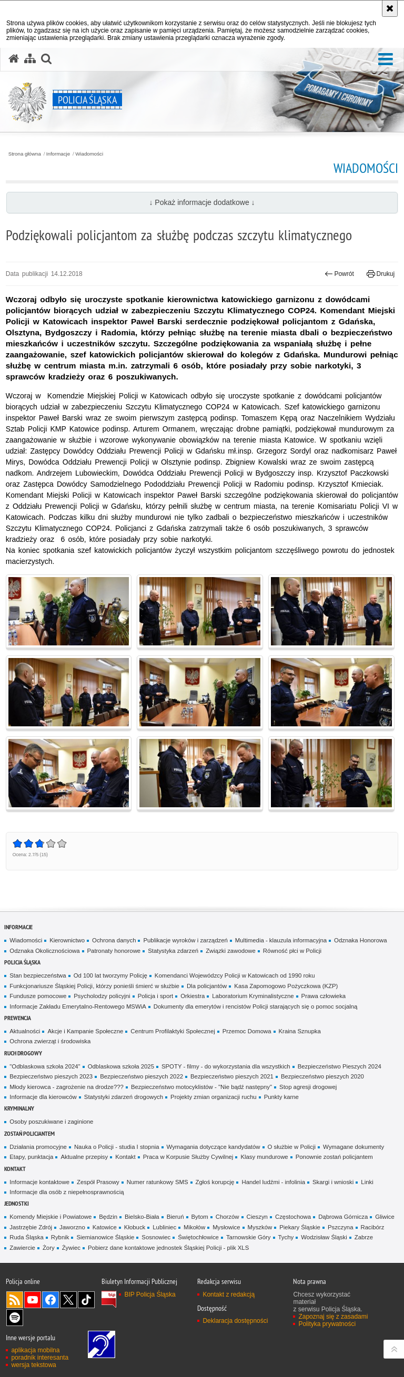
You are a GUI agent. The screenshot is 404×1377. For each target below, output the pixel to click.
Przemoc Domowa (247, 1031)
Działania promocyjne (38, 1147)
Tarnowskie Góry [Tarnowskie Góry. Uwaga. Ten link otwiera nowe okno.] (248, 1237)
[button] (385, 59)
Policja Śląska (22, 962)
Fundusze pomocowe (37, 996)
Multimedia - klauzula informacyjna (281, 940)
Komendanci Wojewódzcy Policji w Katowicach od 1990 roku (235, 975)
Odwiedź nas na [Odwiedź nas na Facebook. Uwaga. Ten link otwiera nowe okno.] (50, 1299)
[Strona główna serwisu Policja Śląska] (13, 59)
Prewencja (17, 1018)
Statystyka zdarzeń (173, 951)
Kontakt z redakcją (229, 1294)
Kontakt (125, 1157)
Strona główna (24, 154)
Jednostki (16, 1203)
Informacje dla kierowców (43, 1097)
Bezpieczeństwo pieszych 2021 (232, 1076)
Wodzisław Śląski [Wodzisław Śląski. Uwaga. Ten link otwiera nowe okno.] (324, 1237)
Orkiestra (192, 996)
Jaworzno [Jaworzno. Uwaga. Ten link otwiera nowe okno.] (72, 1227)
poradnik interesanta (39, 1357)
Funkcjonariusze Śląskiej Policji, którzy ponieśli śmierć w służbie (94, 986)
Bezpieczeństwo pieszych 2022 (141, 1076)
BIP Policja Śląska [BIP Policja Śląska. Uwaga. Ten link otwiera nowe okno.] (149, 1294)
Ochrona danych (114, 940)
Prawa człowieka (323, 996)
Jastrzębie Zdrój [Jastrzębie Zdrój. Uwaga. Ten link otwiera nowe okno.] (30, 1227)
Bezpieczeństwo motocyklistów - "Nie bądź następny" (201, 1087)
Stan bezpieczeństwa (37, 975)
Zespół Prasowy (98, 1182)
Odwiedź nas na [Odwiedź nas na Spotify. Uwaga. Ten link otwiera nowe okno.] (14, 1317)
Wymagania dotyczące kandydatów (213, 1147)
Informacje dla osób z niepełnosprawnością (66, 1192)
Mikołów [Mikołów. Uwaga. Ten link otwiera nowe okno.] (194, 1227)
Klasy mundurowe (264, 1157)
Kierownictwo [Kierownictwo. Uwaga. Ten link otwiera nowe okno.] (67, 940)
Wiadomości (89, 154)
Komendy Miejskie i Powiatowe (50, 1217)
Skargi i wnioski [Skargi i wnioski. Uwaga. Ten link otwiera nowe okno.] (333, 1182)
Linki (367, 1182)
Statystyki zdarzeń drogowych (123, 1097)
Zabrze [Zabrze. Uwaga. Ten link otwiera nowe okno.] (364, 1237)
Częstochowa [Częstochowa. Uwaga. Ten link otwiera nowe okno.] (293, 1217)
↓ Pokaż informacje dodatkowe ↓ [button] (202, 202)
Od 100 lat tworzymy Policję (110, 975)
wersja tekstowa (33, 1365)
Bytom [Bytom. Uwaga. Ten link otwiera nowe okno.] (199, 1217)
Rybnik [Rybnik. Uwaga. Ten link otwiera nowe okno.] (60, 1237)
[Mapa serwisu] (30, 59)
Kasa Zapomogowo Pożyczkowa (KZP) (286, 986)
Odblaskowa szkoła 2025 (121, 1066)
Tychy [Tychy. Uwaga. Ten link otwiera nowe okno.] (286, 1237)
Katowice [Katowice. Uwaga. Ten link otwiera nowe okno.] (105, 1227)
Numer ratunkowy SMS (157, 1182)
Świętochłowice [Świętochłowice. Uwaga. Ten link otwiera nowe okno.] (198, 1237)
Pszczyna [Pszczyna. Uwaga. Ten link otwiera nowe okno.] (341, 1227)
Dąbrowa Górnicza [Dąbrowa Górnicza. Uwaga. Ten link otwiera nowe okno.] (343, 1217)
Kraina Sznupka (300, 1031)
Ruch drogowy (23, 1053)
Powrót (339, 274)
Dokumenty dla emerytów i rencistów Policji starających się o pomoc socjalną (256, 1006)
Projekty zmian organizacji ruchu (213, 1097)
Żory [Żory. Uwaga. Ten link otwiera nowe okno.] (49, 1248)
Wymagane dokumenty (353, 1147)
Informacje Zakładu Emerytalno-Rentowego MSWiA (77, 1006)
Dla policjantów (207, 986)
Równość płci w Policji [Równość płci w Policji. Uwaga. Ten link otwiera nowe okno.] (292, 951)
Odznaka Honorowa (360, 940)
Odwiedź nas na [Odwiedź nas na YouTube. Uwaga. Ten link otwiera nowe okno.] (32, 1299)
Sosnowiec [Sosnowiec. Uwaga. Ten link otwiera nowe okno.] (156, 1237)
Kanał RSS (14, 1299)
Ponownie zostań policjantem (334, 1157)
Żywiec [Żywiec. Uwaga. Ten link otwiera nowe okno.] (71, 1248)
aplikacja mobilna (35, 1350)
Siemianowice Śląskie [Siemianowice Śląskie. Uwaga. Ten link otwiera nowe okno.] (105, 1237)
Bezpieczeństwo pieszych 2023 (51, 1076)
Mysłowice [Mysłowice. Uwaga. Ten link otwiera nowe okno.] (226, 1227)
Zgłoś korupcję (215, 1182)
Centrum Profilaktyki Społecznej (172, 1031)
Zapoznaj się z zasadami (333, 1316)
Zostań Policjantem (29, 1133)
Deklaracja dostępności (235, 1320)
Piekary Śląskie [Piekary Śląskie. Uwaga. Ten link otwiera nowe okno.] (299, 1227)
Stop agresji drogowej (308, 1087)
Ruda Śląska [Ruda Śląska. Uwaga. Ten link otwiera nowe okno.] (26, 1237)
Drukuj (381, 274)
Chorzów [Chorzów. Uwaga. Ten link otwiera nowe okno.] (227, 1217)
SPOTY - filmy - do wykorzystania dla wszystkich (225, 1066)
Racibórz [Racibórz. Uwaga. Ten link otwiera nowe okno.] (373, 1227)
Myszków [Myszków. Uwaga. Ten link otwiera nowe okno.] (260, 1227)
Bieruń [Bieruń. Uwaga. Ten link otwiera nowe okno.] (175, 1217)
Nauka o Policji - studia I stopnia (116, 1147)
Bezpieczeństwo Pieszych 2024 (339, 1066)
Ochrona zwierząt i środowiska (49, 1041)
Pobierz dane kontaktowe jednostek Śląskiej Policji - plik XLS (168, 1248)
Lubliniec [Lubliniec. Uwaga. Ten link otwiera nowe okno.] (164, 1227)
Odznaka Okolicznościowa (44, 951)
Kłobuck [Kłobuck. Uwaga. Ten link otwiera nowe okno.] (134, 1227)
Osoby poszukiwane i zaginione (51, 1121)
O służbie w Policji (292, 1147)
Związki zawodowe (231, 951)
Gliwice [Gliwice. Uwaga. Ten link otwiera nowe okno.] (385, 1217)
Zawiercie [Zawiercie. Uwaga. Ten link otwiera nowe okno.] (22, 1248)
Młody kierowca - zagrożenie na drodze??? (66, 1087)
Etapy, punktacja (31, 1157)
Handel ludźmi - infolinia (273, 1182)
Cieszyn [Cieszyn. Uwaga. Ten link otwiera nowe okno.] (257, 1217)
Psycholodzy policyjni (102, 996)
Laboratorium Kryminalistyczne (253, 996)
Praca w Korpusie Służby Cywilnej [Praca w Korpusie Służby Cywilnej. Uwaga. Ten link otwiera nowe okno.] (188, 1157)
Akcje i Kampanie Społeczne (85, 1031)
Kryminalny (19, 1108)
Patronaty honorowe (114, 951)
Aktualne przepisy (84, 1157)
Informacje (58, 154)
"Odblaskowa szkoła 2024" (44, 1066)
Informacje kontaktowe (39, 1182)
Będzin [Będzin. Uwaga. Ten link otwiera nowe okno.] (108, 1217)
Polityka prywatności (327, 1324)
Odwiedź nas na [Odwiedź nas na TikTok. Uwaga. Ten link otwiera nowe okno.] (86, 1299)
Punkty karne (281, 1097)
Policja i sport (156, 996)
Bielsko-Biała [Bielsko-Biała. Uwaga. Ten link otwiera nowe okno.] (142, 1217)
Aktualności (24, 1031)
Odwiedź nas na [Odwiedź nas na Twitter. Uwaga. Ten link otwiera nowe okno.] (68, 1299)
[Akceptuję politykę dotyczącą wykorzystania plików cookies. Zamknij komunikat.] (390, 8)
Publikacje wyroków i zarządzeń (185, 940)
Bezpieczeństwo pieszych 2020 (322, 1076)
